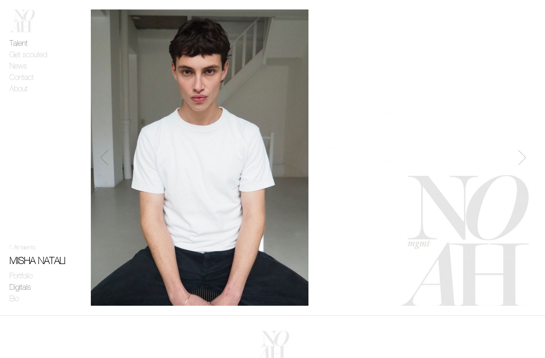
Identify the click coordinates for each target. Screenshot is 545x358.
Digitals (20, 287)
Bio (14, 299)
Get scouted (28, 55)
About (18, 89)
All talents (25, 247)
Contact (21, 77)
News (18, 66)
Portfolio (21, 276)
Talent (18, 43)
